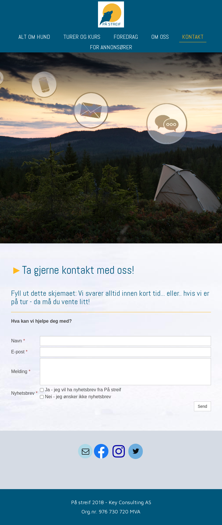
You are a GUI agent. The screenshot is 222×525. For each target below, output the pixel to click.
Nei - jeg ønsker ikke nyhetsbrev (75, 396)
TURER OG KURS (81, 37)
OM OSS (160, 37)
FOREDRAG (126, 37)
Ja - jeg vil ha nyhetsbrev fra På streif (80, 389)
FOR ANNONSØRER (111, 47)
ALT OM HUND (34, 37)
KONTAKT (193, 37)
